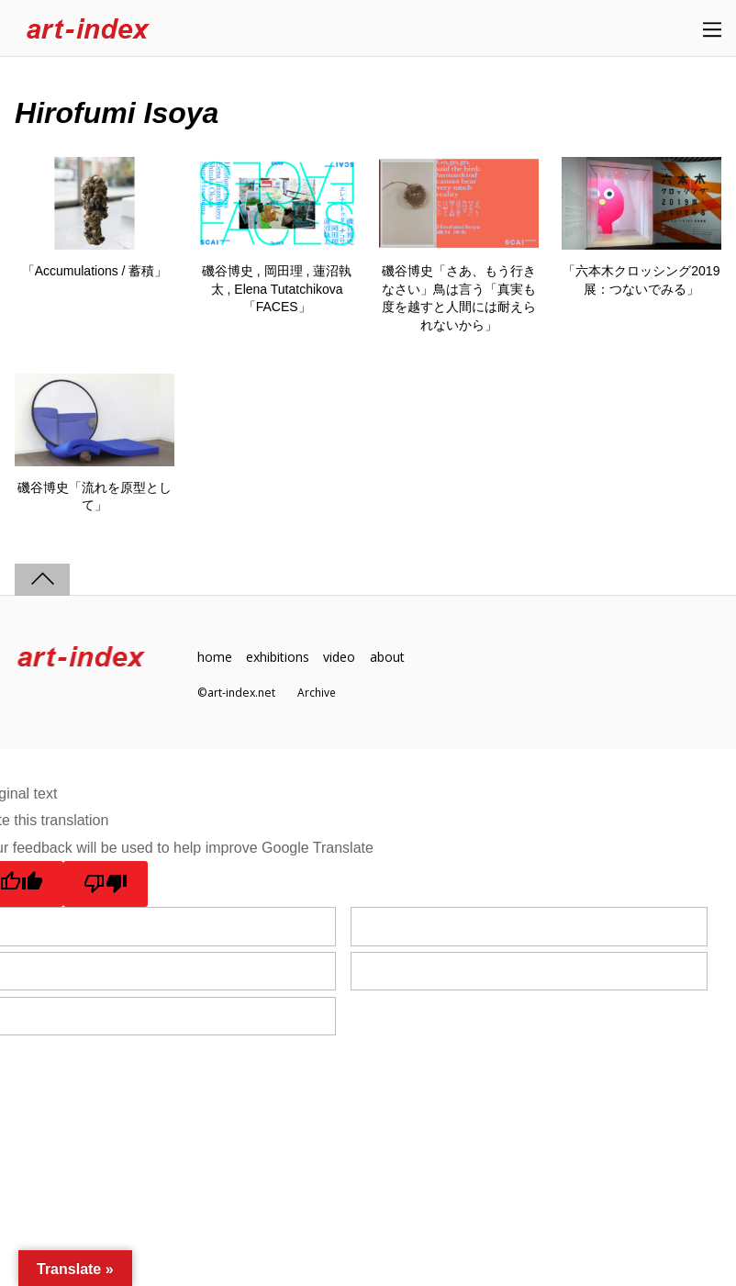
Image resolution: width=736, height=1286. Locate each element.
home (214, 657)
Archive (317, 692)
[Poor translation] (107, 885)
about (392, 657)
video (343, 657)
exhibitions (279, 657)
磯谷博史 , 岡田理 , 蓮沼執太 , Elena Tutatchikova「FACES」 (276, 288)
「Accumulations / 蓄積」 (95, 270)
